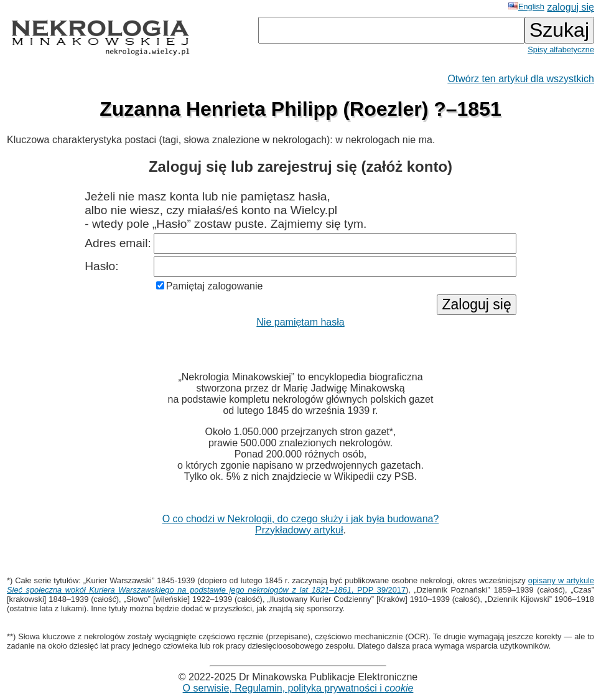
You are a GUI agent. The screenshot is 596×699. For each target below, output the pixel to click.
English (526, 6)
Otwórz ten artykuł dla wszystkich (520, 78)
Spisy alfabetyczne (561, 49)
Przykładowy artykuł (299, 530)
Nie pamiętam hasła (300, 322)
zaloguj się (570, 7)
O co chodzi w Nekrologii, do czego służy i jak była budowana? (300, 519)
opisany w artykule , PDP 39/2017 (300, 585)
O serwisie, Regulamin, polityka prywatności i (298, 688)
